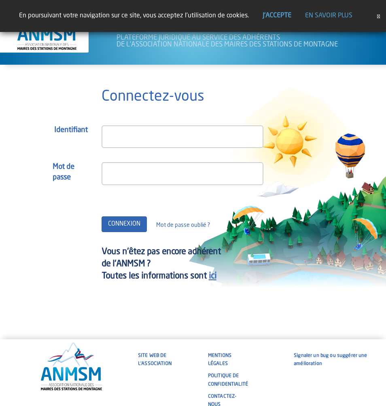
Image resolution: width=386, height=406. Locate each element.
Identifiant (71, 130)
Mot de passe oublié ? (183, 225)
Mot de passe (63, 172)
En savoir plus (328, 16)
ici (212, 276)
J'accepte (277, 16)
